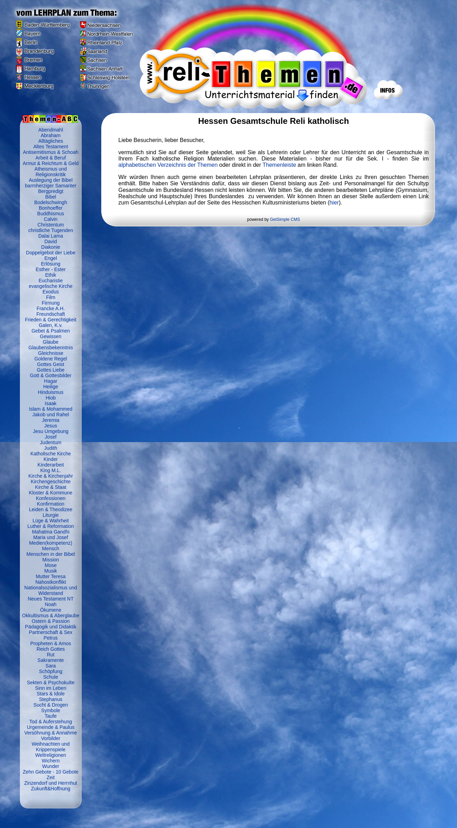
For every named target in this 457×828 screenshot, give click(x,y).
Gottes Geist (50, 364)
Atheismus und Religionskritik (51, 171)
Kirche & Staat (50, 487)
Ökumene (50, 610)
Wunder (50, 766)
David (50, 241)
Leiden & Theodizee (50, 509)
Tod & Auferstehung (50, 721)
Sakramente (50, 660)
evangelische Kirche (50, 286)
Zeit (50, 777)
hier (334, 203)
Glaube (51, 342)
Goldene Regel (50, 358)
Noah (50, 604)
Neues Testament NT (50, 599)
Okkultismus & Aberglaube (50, 615)
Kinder (51, 459)
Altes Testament (50, 146)
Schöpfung (50, 671)
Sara (50, 666)
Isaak (50, 403)
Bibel (50, 197)
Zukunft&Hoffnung (51, 788)
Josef (50, 437)
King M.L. (50, 470)
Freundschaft (50, 314)
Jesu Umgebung (50, 431)
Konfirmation (51, 504)
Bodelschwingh (50, 202)
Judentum (50, 442)
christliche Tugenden (50, 230)
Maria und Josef (50, 537)
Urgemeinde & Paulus (50, 727)
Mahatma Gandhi (50, 532)
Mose (51, 565)
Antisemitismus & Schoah (51, 152)
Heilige (50, 386)
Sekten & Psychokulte (50, 682)
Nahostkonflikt (50, 582)
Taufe (51, 716)
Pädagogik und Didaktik (50, 626)
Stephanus (50, 699)
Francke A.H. (51, 308)
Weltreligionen (50, 755)
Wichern (50, 760)
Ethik (50, 275)
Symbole (50, 710)
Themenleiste (279, 165)
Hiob (51, 398)
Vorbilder (50, 738)
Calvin (51, 219)
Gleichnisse (50, 353)
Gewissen (50, 336)
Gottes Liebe (50, 370)
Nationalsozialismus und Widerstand (50, 590)
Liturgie (51, 515)
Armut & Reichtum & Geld (51, 163)
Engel (50, 258)
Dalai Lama (50, 236)
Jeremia (50, 420)
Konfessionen (51, 498)
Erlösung (50, 264)
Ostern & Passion (51, 621)
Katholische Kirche (50, 453)
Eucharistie (50, 280)
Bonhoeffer (50, 208)
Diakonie (50, 247)
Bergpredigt (50, 191)
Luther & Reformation (51, 526)
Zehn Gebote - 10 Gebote (51, 772)
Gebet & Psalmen (50, 331)
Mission (50, 559)
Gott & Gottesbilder (51, 375)
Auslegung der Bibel (50, 180)
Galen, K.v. (50, 325)
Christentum (50, 224)
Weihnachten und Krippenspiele (51, 746)
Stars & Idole (51, 693)
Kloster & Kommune (51, 492)
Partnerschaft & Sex (51, 632)
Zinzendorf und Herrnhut (50, 783)
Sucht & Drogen (51, 705)
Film (50, 297)
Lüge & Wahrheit (50, 520)
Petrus (51, 638)
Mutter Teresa (50, 576)
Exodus (51, 291)
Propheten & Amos (50, 643)
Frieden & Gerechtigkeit (50, 319)
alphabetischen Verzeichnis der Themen (168, 165)
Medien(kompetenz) (50, 543)
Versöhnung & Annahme (50, 733)
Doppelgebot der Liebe (50, 252)
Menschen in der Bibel (51, 554)
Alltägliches (50, 141)
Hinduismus (51, 392)
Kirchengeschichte (51, 481)
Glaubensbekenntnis (50, 347)
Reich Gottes (51, 649)
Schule (50, 677)
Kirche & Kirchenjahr (50, 476)
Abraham (51, 135)
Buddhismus (50, 213)
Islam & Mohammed (50, 409)
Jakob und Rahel (50, 414)
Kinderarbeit (50, 465)
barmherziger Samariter (50, 185)
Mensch (50, 548)
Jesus (50, 425)
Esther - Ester (51, 269)
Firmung (50, 303)
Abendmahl (50, 130)
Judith (50, 448)
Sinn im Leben (50, 688)
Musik (50, 571)
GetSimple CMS (285, 219)
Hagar (50, 381)
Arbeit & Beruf (51, 158)
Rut (50, 654)
